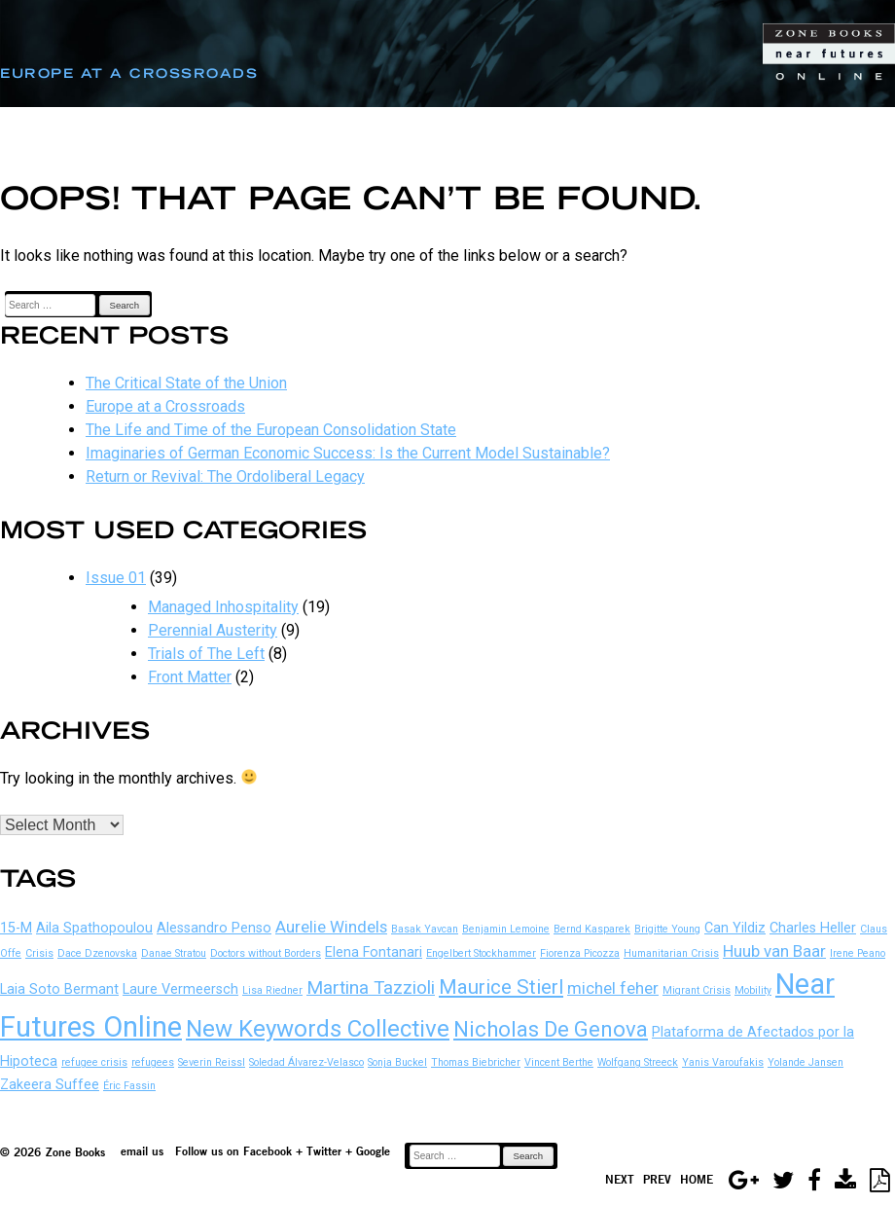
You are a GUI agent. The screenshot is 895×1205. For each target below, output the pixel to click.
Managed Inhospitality (223, 607)
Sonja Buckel (397, 1062)
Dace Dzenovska (97, 953)
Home (696, 1179)
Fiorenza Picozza (580, 953)
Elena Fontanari (373, 952)
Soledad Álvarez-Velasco (306, 1062)
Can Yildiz (735, 928)
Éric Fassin (129, 1085)
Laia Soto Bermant (59, 989)
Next (619, 1179)
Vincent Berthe (558, 1062)
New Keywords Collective (317, 1028)
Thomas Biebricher (475, 1062)
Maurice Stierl (501, 987)
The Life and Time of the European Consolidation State (271, 429)
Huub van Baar (774, 951)
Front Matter (190, 677)
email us (142, 1151)
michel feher (613, 988)
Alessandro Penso (214, 928)
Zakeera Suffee (49, 1085)
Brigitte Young (667, 929)
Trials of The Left (206, 653)
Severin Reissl (211, 1062)
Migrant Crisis (696, 990)
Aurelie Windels (331, 926)
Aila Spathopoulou (94, 928)
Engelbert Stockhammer (481, 953)
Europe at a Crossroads (165, 406)
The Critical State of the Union (186, 383)
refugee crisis (94, 1062)
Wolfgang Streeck (637, 1062)
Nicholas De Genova (550, 1029)
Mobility (752, 990)
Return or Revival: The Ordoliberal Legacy (225, 476)
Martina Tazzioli (370, 987)
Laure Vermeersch (180, 989)
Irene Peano (857, 953)
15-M (16, 928)
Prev (657, 1179)
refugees (152, 1062)
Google (373, 1151)
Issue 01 (116, 577)
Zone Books (75, 1152)
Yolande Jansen (805, 1062)
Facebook (267, 1151)
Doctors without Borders (265, 953)
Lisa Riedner (272, 990)
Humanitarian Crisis (671, 953)
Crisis (39, 953)
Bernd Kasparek (592, 929)
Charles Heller (813, 928)
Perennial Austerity (212, 630)
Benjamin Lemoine (506, 929)
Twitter (323, 1151)
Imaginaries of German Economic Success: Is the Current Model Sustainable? (348, 453)
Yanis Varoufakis (723, 1062)
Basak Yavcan (424, 929)
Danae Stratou (173, 953)
